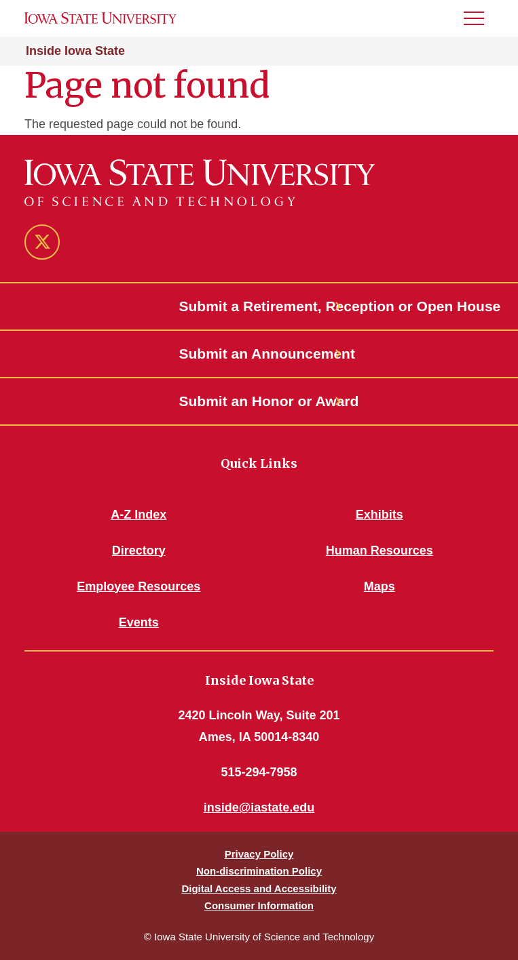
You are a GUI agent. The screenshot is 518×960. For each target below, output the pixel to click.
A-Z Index (138, 514)
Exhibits (379, 514)
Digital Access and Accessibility (258, 888)
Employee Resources (138, 586)
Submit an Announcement (259, 353)
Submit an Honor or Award (259, 401)
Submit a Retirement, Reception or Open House (259, 306)
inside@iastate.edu (259, 807)
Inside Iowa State (75, 51)
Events (139, 622)
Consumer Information (259, 905)
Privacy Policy (259, 854)
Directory (139, 550)
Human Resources (379, 550)
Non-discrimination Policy (259, 871)
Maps (379, 586)
